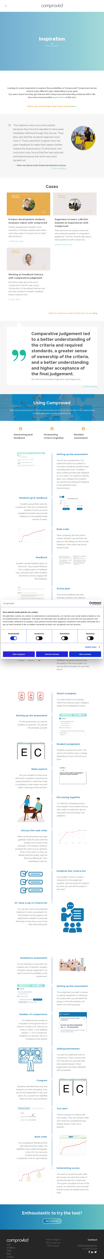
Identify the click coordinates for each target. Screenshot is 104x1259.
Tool (9, 1244)
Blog (9, 1253)
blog (95, 313)
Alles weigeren (19, 654)
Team (9, 1250)
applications (59, 97)
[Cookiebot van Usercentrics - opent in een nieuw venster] (91, 603)
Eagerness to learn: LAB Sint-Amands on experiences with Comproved (72, 222)
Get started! (52, 1221)
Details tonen (90, 647)
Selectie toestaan (52, 654)
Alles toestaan (85, 654)
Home (48, 46)
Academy (11, 1247)
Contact (10, 1257)
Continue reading (58, 168)
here (73, 106)
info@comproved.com (87, 1245)
